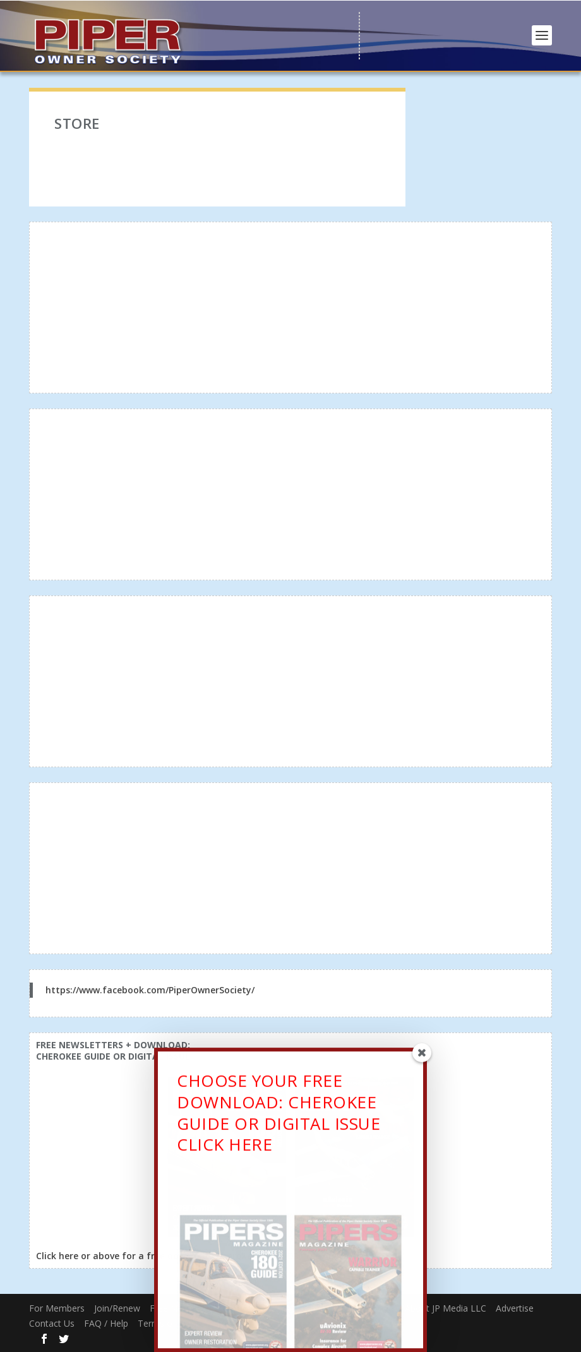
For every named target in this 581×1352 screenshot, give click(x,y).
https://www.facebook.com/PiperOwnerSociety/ (150, 990)
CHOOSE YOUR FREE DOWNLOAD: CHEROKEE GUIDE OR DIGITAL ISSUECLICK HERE (278, 1117)
